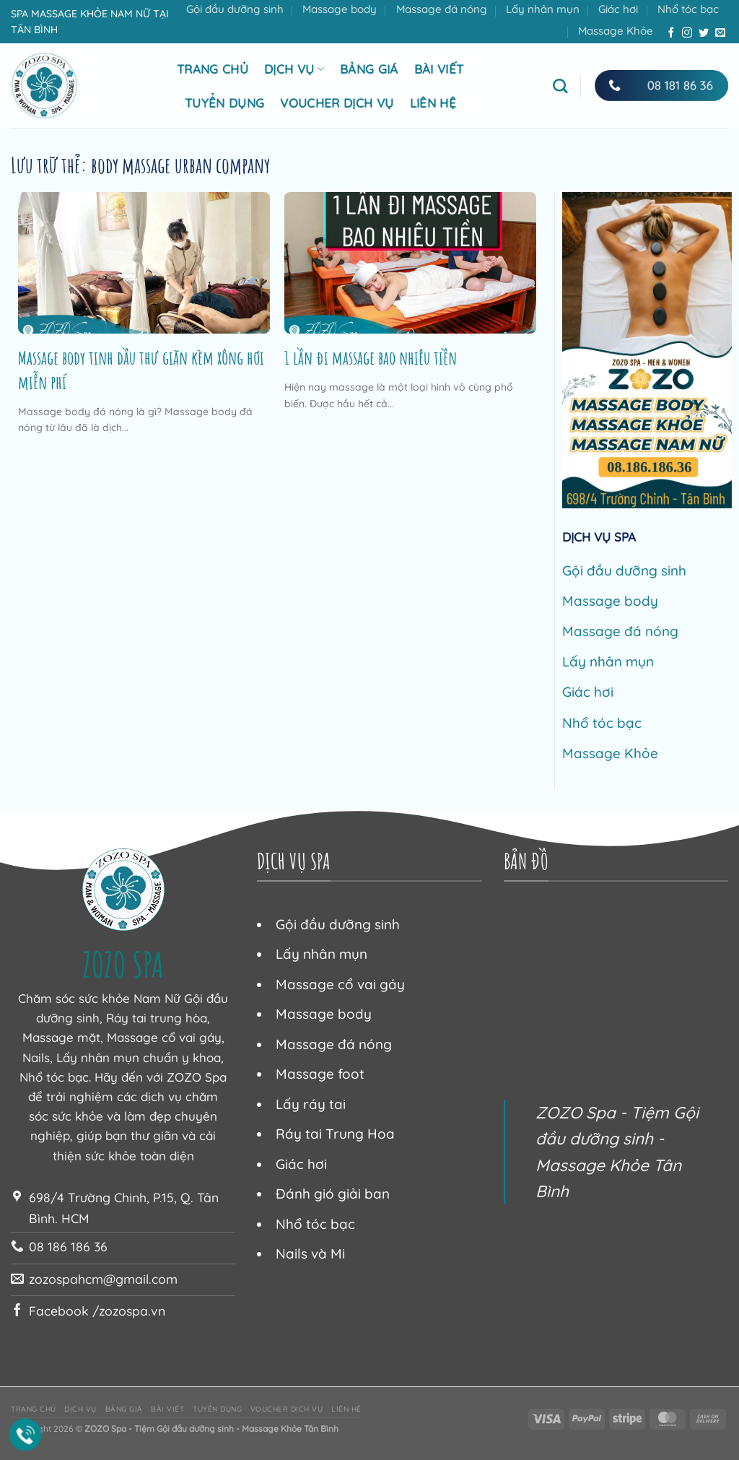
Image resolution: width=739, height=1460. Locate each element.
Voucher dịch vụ (336, 102)
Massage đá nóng (441, 9)
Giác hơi (618, 9)
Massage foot (320, 1073)
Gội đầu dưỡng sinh (235, 9)
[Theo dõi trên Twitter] (704, 33)
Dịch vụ (294, 69)
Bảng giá (369, 69)
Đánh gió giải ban (333, 1193)
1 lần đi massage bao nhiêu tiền (370, 357)
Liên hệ (433, 102)
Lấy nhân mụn (543, 9)
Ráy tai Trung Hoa (335, 1133)
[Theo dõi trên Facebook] (671, 33)
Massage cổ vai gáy (340, 984)
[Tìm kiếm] (560, 86)
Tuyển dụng (224, 102)
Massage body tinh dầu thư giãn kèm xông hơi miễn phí (141, 370)
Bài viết (439, 69)
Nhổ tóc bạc (688, 9)
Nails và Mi (310, 1253)
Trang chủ (212, 69)
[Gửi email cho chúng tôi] (720, 33)
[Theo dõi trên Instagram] (687, 33)
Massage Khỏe (615, 31)
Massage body (339, 9)
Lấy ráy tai (311, 1104)
